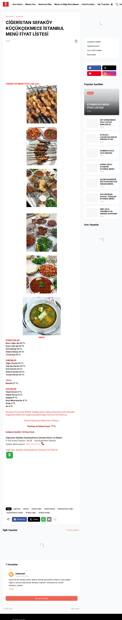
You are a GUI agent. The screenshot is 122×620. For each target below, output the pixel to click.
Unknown (20, 573)
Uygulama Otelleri (94, 42)
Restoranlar (91, 55)
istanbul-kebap (49, 509)
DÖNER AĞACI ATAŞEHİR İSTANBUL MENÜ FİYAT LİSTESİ (107, 166)
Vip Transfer (103, 4)
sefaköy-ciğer (31, 513)
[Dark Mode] (112, 4)
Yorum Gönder (41, 598)
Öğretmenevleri (93, 46)
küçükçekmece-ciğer (65, 509)
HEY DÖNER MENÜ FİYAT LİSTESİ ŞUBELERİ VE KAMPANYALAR (108, 122)
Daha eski (75, 609)
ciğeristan (19, 16)
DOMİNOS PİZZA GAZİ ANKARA (107, 152)
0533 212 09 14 (33, 444)
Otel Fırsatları (88, 4)
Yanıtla (11, 589)
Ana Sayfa (17, 4)
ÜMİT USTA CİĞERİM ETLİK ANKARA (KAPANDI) (108, 211)
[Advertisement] (42, 63)
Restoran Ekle (45, 4)
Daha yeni (8, 609)
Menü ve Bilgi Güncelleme (66, 4)
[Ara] (117, 4)
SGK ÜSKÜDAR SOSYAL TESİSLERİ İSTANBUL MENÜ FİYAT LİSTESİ (108, 196)
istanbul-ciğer (36, 509)
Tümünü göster (72, 530)
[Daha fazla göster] (55, 519)
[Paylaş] (75, 41)
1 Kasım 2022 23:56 (22, 576)
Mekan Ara (30, 4)
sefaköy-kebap (44, 513)
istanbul (26, 509)
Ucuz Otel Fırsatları (94, 50)
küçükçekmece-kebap (15, 513)
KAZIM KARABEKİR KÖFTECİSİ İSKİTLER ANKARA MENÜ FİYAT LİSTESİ (108, 181)
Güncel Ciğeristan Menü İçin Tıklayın (41, 420)
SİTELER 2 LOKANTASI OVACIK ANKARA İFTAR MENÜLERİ (108, 137)
